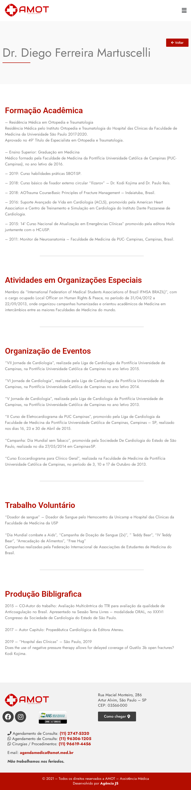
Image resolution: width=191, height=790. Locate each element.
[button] (184, 10)
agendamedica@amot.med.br (47, 752)
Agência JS (109, 783)
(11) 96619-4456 (75, 744)
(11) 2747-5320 (74, 733)
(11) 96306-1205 (75, 738)
